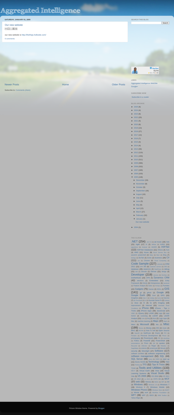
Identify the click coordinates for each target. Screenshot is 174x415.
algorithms (134, 247)
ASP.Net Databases (145, 250)
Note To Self (150, 331)
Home (65, 84)
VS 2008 (142, 376)
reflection (144, 346)
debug (166, 269)
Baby (151, 255)
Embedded (153, 281)
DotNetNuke (136, 278)
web (138, 381)
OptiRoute (147, 333)
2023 (136, 114)
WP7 (133, 395)
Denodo (144, 271)
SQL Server (137, 359)
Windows (138, 384)
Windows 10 (153, 384)
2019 (136, 128)
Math (165, 321)
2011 (136, 156)
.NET (134, 241)
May (138, 205)
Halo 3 (145, 298)
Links (143, 318)
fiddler (150, 286)
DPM (148, 278)
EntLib (145, 283)
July (138, 198)
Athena (160, 250)
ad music (158, 242)
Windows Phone (139, 390)
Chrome (147, 261)
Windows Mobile (157, 387)
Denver (153, 271)
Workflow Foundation (159, 392)
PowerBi (146, 341)
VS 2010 (154, 376)
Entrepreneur (155, 283)
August (139, 194)
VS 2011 (166, 376)
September (140, 191)
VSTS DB (157, 379)
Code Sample (140, 263)
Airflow (154, 244)
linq (148, 318)
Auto (167, 250)
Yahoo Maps (135, 398)
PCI (165, 333)
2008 (136, 166)
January (139, 219)
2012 (136, 152)
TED (167, 362)
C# (168, 257)
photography (135, 338)
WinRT (167, 390)
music (164, 328)
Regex (154, 346)
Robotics (163, 346)
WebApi (148, 382)
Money (149, 328)
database (135, 269)
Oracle (157, 333)
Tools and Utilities (150, 367)
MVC (133, 331)
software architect (137, 353)
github (149, 293)
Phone (164, 335)
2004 (136, 227)
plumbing (166, 338)
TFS (145, 364)
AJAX (162, 244)
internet (149, 305)
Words (136, 392)
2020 (136, 124)
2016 (136, 138)
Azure (146, 252)
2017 (136, 135)
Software (159, 351)
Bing (164, 255)
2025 (136, 107)
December (140, 180)
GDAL (159, 289)
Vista (157, 371)
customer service (155, 266)
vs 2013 (147, 379)
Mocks (141, 328)
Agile (138, 244)
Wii (168, 382)
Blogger (101, 408)
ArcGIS (154, 247)
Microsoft (144, 324)
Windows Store (157, 390)
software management (142, 356)
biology (133, 258)
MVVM (141, 330)
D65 (165, 266)
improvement (136, 305)
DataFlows (157, 269)
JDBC (133, 313)
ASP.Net (165, 247)
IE (144, 303)
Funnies (166, 286)
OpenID (137, 333)
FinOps (157, 286)
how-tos (166, 298)
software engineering (156, 353)
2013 (136, 149)
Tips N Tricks (158, 364)
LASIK (151, 313)
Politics (136, 341)
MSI (157, 328)
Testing (137, 365)
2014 (136, 146)
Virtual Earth (144, 371)
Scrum (163, 348)
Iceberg (166, 300)
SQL (162, 356)
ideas (136, 303)
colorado (160, 264)
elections (140, 281)
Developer (137, 274)
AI (146, 244)
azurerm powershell (138, 255)
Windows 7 (164, 385)
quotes (162, 343)
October (139, 187)
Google (160, 292)
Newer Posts (12, 84)
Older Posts (118, 84)
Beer (158, 255)
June (138, 201)
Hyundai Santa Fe (155, 300)
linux (154, 318)
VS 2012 (137, 379)
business (158, 258)
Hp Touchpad (138, 300)
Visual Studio (157, 373)
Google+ (134, 86)
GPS (163, 295)
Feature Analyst (139, 286)
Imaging (161, 303)
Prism (146, 343)
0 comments (10, 39)
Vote (132, 376)
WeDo (156, 382)
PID (159, 338)
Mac (132, 321)
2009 (136, 163)
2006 (136, 174)
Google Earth (138, 295)
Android (144, 247)
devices (155, 275)
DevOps (164, 275)
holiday (152, 298)
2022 (136, 117)
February (140, 215)
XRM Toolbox (162, 395)
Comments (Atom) (23, 90)
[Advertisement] (64, 62)
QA (154, 343)
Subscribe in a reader (140, 97)
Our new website (14, 25)
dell (136, 271)
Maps (155, 321)
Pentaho (134, 335)
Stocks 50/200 (140, 362)
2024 (136, 110)
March (139, 212)
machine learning (143, 321)
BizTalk (141, 258)
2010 (136, 160)
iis (151, 303)
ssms (150, 359)
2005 (136, 177)
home (159, 298)
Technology (153, 362)
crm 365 (143, 267)
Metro (133, 325)
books (149, 258)
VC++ (133, 371)
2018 (136, 131)
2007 (136, 170)
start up (166, 359)
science (144, 348)
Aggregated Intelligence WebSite (144, 83)
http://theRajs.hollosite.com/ (34, 35)
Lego (160, 313)
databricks (147, 269)
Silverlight (146, 351)
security (134, 351)
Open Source (163, 331)
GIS (166, 288)
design (164, 271)
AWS (136, 252)
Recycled (134, 346)
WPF (143, 395)
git (141, 293)
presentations (135, 343)
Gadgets (139, 289)
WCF (166, 379)
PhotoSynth (148, 338)
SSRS (157, 359)
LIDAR (155, 316)
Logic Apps (163, 318)
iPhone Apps (146, 311)
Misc (166, 324)
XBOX (151, 395)
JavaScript (161, 311)
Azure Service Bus (160, 252)
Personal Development (149, 336)
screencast (154, 348)
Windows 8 (140, 387)
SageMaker (135, 348)
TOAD (133, 368)
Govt (154, 295)
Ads (167, 242)
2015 (136, 142)
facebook (166, 283)
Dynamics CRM (161, 277)
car (139, 260)
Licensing (144, 316)
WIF (162, 382)
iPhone (145, 308)
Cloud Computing (160, 260)
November (140, 184)
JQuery (141, 313)
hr (145, 300)
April (138, 208)
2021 (136, 121)
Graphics (134, 298)
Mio (157, 325)
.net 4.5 (148, 242)
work (146, 392)
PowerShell (160, 341)
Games (151, 289)
